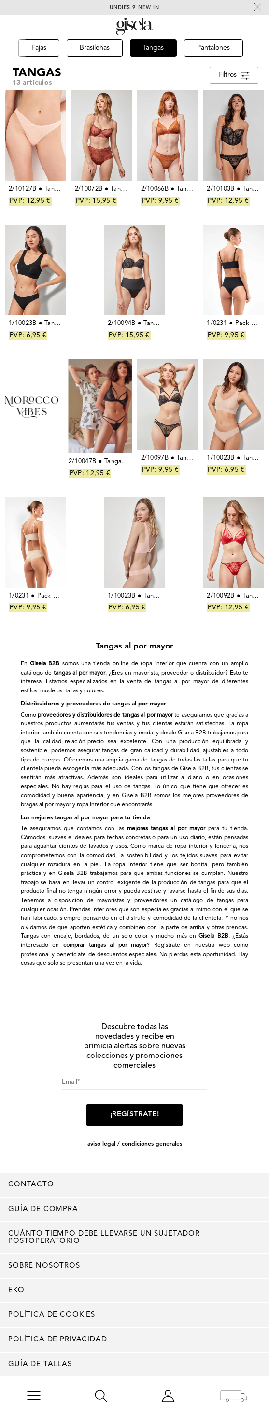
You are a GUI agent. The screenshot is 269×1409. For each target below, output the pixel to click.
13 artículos (32, 82)
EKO (16, 1290)
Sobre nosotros (44, 1265)
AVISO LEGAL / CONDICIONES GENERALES (134, 1144)
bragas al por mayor (46, 805)
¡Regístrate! (134, 1114)
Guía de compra (43, 1209)
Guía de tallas (40, 1364)
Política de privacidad (57, 1339)
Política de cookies (51, 1315)
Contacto (31, 1184)
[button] (13, 61)
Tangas (37, 73)
